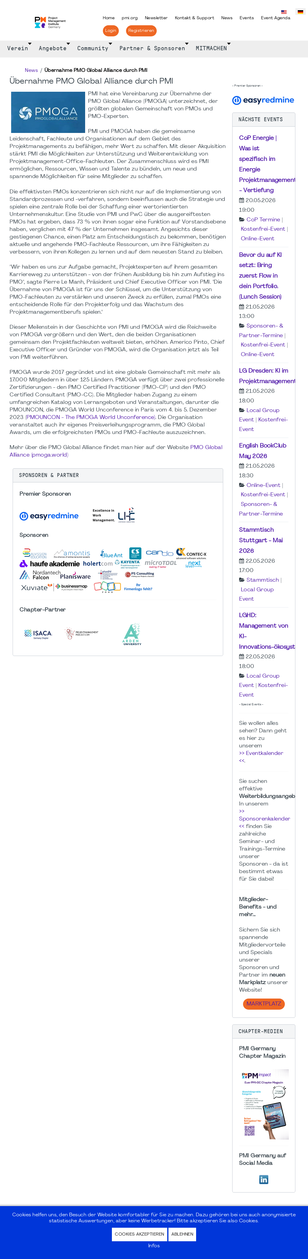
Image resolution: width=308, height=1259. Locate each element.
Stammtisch (263, 580)
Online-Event (258, 239)
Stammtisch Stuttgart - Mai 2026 (261, 540)
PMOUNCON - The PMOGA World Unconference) (90, 417)
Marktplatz (264, 1004)
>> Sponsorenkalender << (265, 819)
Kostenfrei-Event (263, 229)
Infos (154, 1246)
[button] (118, 475)
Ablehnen (182, 1234)
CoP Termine (263, 220)
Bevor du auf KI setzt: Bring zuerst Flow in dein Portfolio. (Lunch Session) (260, 276)
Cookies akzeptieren (139, 1234)
